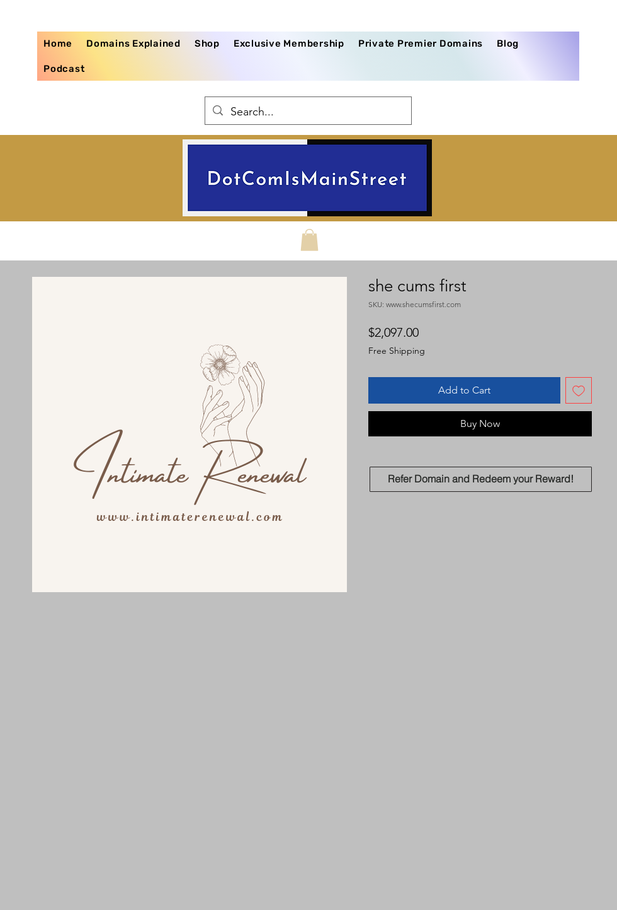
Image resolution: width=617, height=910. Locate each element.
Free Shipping (396, 350)
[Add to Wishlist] (578, 390)
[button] (309, 240)
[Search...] (307, 112)
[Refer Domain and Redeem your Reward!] (481, 479)
